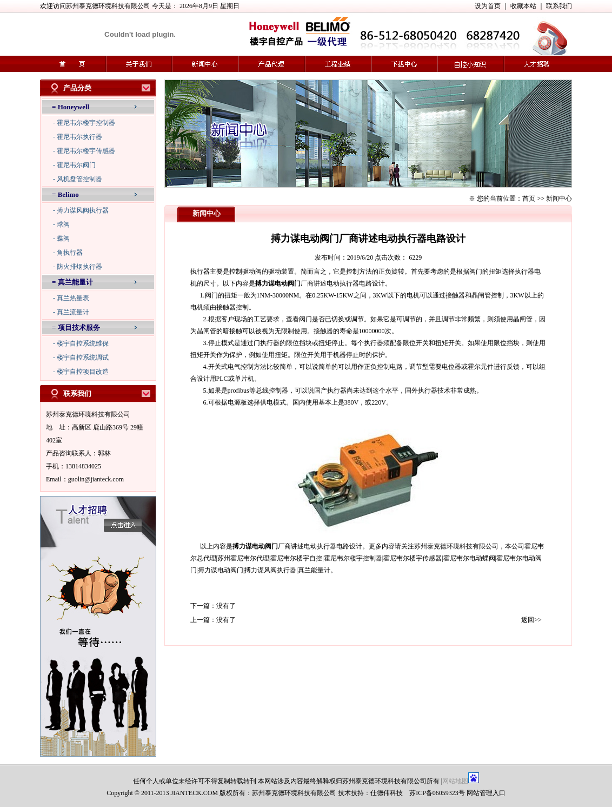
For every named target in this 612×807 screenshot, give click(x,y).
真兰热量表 (73, 298)
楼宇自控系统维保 (83, 343)
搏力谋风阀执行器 (83, 210)
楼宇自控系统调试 (83, 357)
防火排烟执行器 (79, 266)
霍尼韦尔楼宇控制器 (86, 123)
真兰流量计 (73, 312)
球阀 (63, 224)
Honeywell (74, 107)
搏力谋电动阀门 (278, 283)
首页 (528, 198)
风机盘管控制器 (79, 179)
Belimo (68, 194)
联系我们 (559, 6)
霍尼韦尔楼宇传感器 (86, 151)
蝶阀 (63, 238)
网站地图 (455, 781)
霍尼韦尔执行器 (79, 137)
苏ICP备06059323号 (437, 793)
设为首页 (488, 6)
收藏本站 (523, 6)
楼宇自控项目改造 (83, 371)
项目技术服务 (79, 327)
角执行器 (70, 252)
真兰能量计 (75, 282)
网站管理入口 (486, 793)
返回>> (531, 620)
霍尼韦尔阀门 (76, 165)
